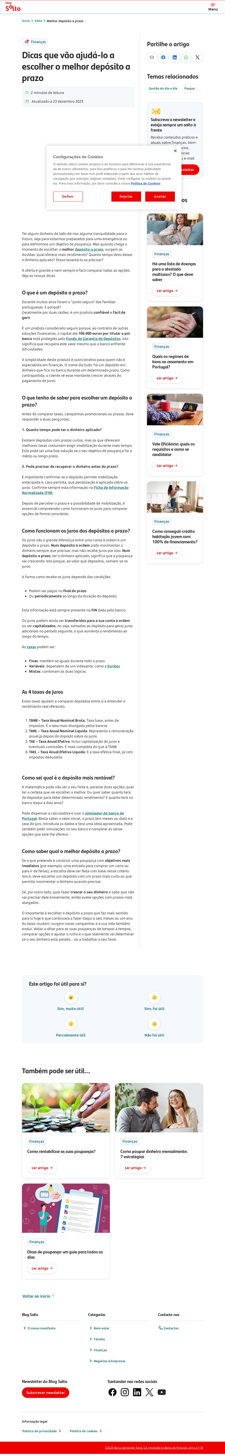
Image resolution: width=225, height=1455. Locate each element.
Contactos (168, 1329)
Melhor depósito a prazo (65, 21)
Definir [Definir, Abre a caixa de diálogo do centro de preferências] (68, 196)
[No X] (197, 57)
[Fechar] (175, 151)
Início (26, 21)
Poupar (189, 88)
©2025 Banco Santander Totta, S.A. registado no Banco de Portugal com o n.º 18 (154, 1449)
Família (97, 1340)
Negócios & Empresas (107, 1362)
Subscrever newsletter (45, 1393)
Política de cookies (86, 1432)
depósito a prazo (89, 249)
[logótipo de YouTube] (162, 1393)
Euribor (113, 666)
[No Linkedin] (175, 57)
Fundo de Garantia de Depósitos (93, 338)
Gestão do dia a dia (163, 88)
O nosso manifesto (38, 1329)
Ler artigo (167, 290)
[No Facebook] (163, 57)
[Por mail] (152, 57)
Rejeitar (126, 196)
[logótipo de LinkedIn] (137, 1393)
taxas (31, 646)
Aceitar (160, 196)
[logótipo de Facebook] (112, 1393)
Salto (38, 21)
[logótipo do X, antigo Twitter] (149, 1393)
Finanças (98, 1351)
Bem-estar (99, 1329)
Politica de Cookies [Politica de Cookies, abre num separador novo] (145, 183)
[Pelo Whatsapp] (186, 57)
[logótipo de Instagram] (125, 1393)
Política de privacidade (42, 1432)
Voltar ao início (38, 1297)
